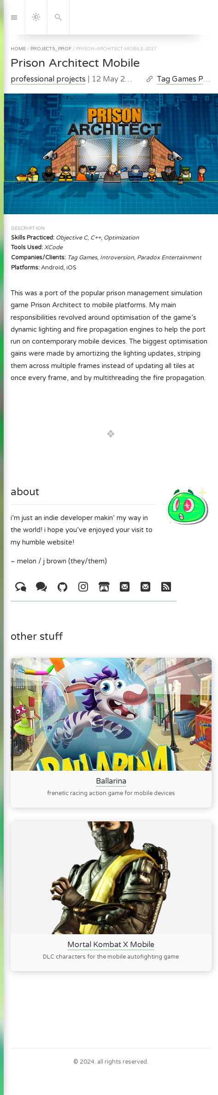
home (18, 49)
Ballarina (110, 781)
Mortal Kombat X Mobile (110, 944)
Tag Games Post (185, 79)
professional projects (48, 79)
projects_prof (50, 49)
